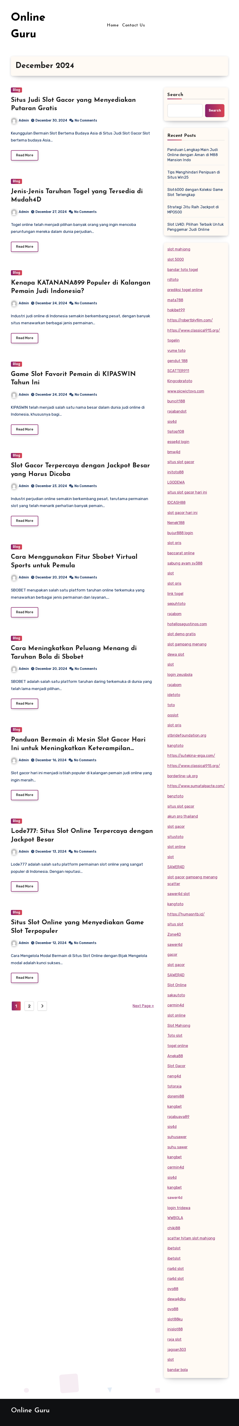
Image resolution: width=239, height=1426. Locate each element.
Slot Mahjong (178, 1025)
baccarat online (180, 553)
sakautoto (176, 995)
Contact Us (133, 25)
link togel (175, 593)
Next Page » (143, 1011)
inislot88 (175, 1329)
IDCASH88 (176, 502)
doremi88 (175, 1096)
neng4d (174, 1076)
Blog (16, 90)
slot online (176, 847)
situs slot (175, 924)
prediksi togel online (184, 290)
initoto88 (175, 472)
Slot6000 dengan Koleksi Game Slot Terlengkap (195, 192)
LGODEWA (176, 482)
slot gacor (176, 826)
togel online (177, 1046)
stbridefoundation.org (186, 735)
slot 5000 (175, 259)
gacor (172, 954)
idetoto (173, 695)
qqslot (172, 715)
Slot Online (176, 985)
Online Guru (30, 1410)
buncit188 (176, 401)
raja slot (174, 1339)
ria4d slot (175, 1268)
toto (171, 705)
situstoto (175, 837)
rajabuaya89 (178, 1116)
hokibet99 (176, 310)
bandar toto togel (182, 269)
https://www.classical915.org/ (193, 330)
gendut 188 (177, 361)
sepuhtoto (176, 603)
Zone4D (174, 934)
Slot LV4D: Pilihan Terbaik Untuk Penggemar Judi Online (195, 227)
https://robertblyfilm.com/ (190, 320)
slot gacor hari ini (182, 513)
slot (170, 573)
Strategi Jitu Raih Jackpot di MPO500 (193, 209)
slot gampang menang (187, 644)
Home (113, 25)
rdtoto (172, 279)
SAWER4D (176, 867)
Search (175, 95)
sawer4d (174, 944)
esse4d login (178, 442)
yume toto (176, 350)
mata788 (175, 300)
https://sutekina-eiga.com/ (191, 755)
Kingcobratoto (179, 381)
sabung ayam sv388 (184, 563)
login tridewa (178, 1208)
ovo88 (172, 1309)
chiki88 (173, 1228)
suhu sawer (177, 1147)
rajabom (174, 614)
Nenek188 (176, 522)
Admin (20, 120)
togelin (173, 340)
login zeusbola (179, 674)
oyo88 (172, 1289)
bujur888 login (180, 533)
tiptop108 (175, 431)
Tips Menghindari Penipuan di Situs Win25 (193, 175)
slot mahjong (178, 249)
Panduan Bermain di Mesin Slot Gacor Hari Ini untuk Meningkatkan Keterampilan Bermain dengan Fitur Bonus (78, 752)
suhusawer (177, 1137)
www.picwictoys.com (185, 391)
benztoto (175, 796)
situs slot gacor (180, 462)
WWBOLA (175, 1218)
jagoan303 (176, 1349)
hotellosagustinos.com (187, 624)
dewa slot (175, 654)
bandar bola (177, 1370)
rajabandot (177, 411)
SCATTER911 (178, 371)
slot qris (174, 543)
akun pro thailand (182, 816)
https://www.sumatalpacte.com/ (196, 786)
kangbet (174, 1106)
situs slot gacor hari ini (187, 492)
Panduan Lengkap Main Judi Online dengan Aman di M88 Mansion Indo (192, 155)
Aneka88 (175, 1056)
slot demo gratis (181, 634)
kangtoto (175, 745)
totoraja (174, 1086)
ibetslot (174, 1248)
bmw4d (173, 452)
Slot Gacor (176, 1066)
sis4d (172, 421)
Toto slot (174, 1035)
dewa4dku (176, 1299)
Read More (24, 156)
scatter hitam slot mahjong (191, 1238)
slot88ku (175, 1319)
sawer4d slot (178, 894)
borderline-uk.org (182, 776)
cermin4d (175, 1005)
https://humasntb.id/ (186, 914)
